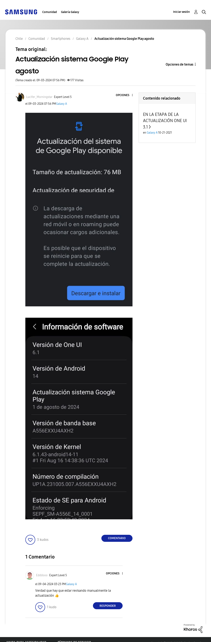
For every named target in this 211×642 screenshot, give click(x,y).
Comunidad (49, 12)
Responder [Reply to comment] (108, 606)
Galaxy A (61, 104)
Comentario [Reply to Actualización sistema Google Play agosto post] (117, 538)
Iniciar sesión (181, 12)
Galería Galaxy (70, 12)
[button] (125, 95)
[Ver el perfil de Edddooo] (42, 575)
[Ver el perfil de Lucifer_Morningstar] (39, 97)
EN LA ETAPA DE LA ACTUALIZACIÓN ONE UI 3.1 (165, 120)
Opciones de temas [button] (179, 64)
